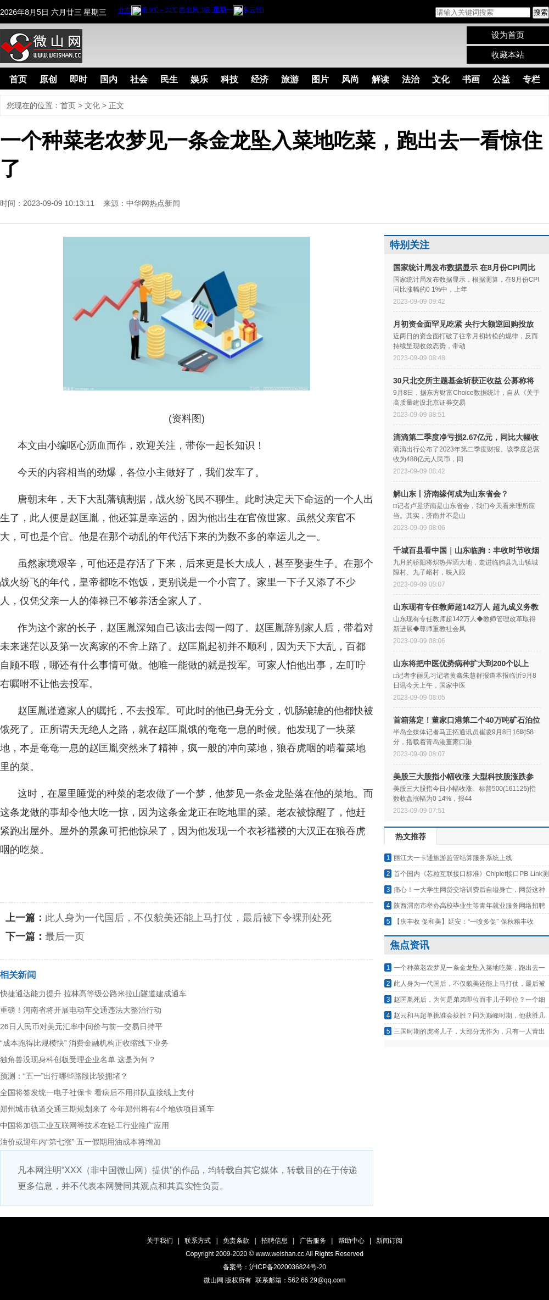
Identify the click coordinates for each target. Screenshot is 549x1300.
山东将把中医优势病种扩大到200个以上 (461, 663)
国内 (108, 79)
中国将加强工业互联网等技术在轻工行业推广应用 (84, 1125)
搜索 (541, 12)
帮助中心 (351, 1241)
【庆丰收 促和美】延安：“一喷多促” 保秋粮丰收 (464, 921)
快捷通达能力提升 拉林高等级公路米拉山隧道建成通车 (93, 993)
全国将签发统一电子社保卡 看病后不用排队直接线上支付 (97, 1092)
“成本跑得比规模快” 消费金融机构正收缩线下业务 (84, 1043)
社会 (139, 79)
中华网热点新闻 (153, 203)
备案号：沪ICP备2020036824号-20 (274, 1267)
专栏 (531, 79)
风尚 (350, 79)
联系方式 (197, 1241)
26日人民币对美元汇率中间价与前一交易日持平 (81, 1026)
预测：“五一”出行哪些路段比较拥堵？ (64, 1076)
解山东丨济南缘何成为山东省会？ (450, 493)
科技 (229, 79)
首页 (18, 79)
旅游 (290, 79)
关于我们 (160, 1241)
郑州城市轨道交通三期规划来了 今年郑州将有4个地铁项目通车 (107, 1108)
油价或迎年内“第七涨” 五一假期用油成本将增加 (80, 1141)
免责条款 (236, 1241)
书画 (471, 79)
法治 (410, 79)
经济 (259, 79)
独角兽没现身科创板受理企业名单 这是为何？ (78, 1059)
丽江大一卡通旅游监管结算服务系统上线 (453, 858)
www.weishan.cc (281, 1254)
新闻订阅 (389, 1241)
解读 (380, 79)
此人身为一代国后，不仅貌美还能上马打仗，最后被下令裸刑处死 (188, 917)
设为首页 (507, 35)
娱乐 (199, 79)
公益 (501, 79)
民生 (169, 79)
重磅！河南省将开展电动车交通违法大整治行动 (80, 1010)
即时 (78, 79)
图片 (320, 79)
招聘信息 (274, 1241)
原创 (48, 79)
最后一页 (65, 936)
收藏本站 (507, 54)
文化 (441, 79)
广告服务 (313, 1241)
